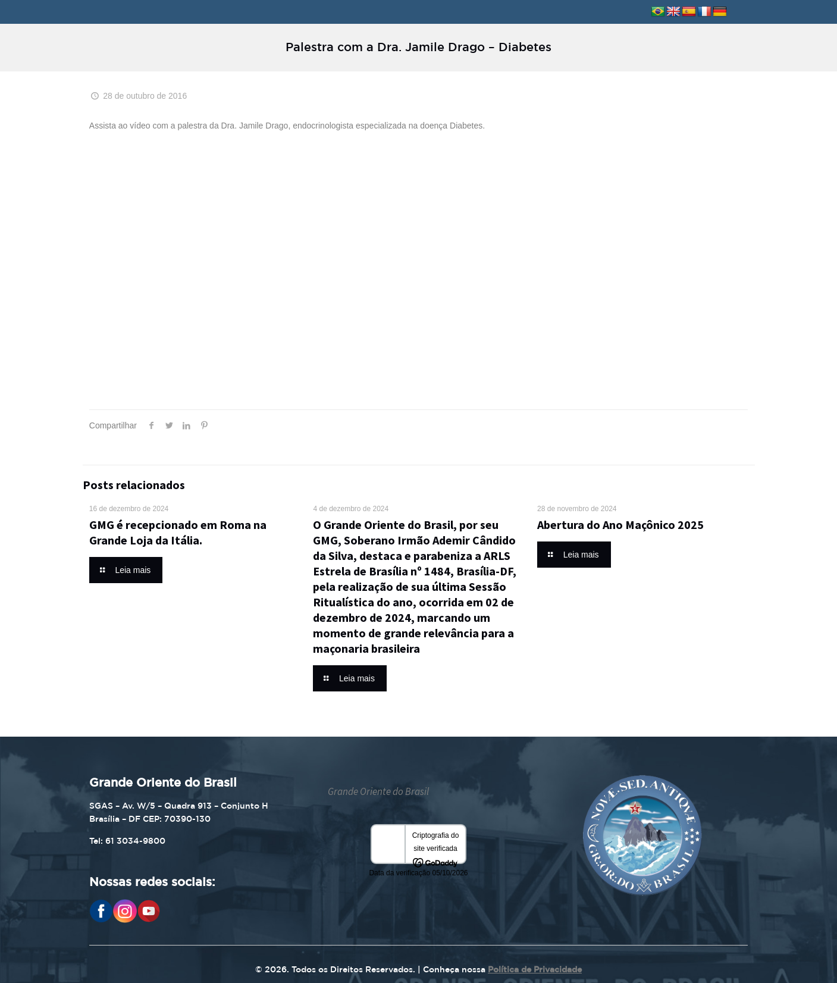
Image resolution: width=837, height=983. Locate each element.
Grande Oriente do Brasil (378, 791)
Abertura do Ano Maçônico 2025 (620, 524)
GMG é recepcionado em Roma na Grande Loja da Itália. (178, 532)
